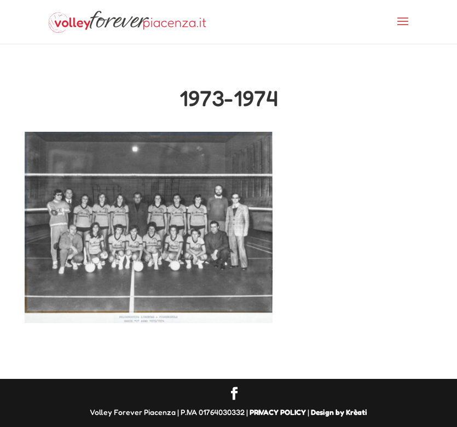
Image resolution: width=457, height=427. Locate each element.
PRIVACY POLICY (278, 412)
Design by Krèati (339, 412)
